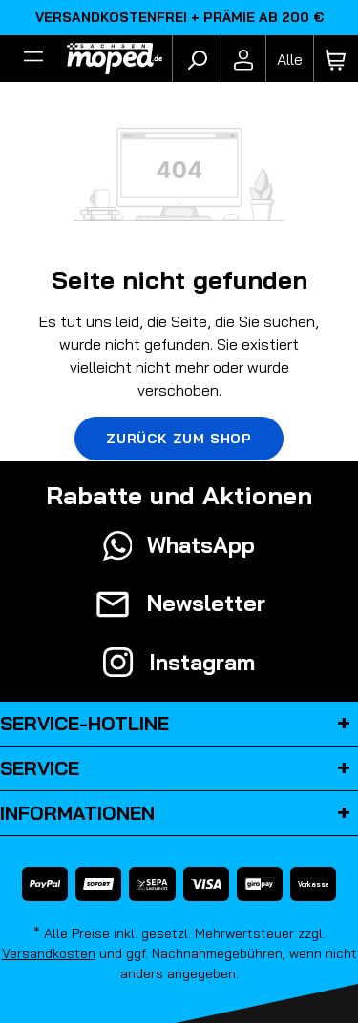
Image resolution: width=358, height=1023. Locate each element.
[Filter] (33, 59)
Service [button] (179, 768)
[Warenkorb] (336, 59)
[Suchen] (197, 59)
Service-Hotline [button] (179, 723)
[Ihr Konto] (243, 59)
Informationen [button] (179, 813)
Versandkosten (48, 953)
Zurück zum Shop (179, 438)
